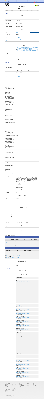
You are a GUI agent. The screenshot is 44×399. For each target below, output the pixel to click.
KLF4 (17, 202)
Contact (27, 387)
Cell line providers (7, 389)
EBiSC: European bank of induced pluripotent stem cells (24, 54)
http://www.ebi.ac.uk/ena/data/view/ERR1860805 (22, 317)
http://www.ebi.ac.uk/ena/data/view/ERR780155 (22, 290)
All (6, 385)
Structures (27, 384)
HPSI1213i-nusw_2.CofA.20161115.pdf (21, 264)
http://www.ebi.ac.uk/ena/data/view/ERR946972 (22, 313)
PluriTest (7, 248)
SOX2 (17, 201)
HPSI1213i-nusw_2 (18, 39)
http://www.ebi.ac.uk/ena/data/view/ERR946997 (22, 294)
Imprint (13, 390)
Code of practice (14, 384)
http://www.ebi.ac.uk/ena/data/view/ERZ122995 (22, 278)
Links (12, 385)
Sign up (34, 384)
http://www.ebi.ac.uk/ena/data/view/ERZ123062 (22, 345)
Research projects (7, 390)
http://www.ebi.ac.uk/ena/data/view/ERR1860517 (22, 376)
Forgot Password (35, 385)
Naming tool (27, 385)
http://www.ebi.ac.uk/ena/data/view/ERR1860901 (22, 325)
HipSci (6, 39)
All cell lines (6, 384)
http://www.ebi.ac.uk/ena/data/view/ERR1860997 (22, 368)
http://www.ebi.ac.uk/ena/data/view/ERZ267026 (22, 286)
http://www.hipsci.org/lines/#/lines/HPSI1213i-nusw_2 (23, 281)
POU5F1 (17, 200)
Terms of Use (14, 389)
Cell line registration (21, 385)
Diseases (6, 392)
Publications (6, 393)
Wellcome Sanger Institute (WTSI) (20, 31)
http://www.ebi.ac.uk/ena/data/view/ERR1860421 (22, 341)
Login (38, 1)
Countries (6, 391)
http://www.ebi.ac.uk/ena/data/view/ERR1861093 (22, 321)
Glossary (20, 386)
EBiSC (6, 42)
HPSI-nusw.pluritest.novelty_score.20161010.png (12, 257)
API (26, 386)
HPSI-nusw (17, 78)
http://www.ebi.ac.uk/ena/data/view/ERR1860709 (22, 329)
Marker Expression (8, 237)
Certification (20, 384)
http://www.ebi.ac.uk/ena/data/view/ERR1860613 (22, 372)
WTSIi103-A (17, 17)
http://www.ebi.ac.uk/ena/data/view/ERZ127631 (22, 333)
